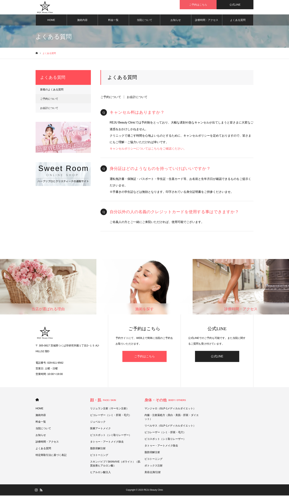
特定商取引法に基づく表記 (51, 455)
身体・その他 (165, 401)
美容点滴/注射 (152, 472)
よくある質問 (238, 20)
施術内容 (82, 20)
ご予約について (110, 97)
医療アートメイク (100, 428)
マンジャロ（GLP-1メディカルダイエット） (170, 408)
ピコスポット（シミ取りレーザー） (110, 435)
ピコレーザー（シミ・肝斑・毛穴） (110, 415)
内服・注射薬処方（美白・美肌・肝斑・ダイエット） (171, 417)
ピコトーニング (99, 455)
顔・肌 (103, 401)
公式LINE (217, 356)
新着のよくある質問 (51, 89)
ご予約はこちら (144, 356)
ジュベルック (98, 422)
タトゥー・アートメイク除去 (107, 442)
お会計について (137, 97)
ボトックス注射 (153, 466)
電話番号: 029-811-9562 (49, 363)
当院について (144, 20)
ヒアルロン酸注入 (100, 472)
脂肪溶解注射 (98, 448)
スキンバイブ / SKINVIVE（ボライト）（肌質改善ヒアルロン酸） (115, 464)
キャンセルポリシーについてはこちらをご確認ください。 (148, 149)
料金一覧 (113, 20)
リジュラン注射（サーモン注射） (109, 408)
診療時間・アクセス (206, 20)
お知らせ (175, 20)
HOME (51, 20)
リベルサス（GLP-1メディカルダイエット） (170, 426)
